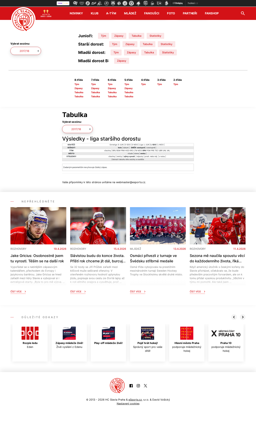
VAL (168, 150)
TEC (156, 150)
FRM (123, 150)
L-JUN (146, 144)
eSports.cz (135, 399)
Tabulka (136, 35)
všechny (107, 150)
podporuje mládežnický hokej (186, 339)
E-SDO (127, 144)
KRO (131, 150)
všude (130, 153)
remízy (119, 156)
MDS (140, 150)
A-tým (111, 13)
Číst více (18, 291)
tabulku (122, 159)
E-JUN (120, 144)
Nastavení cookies (128, 403)
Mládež (130, 13)
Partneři (190, 13)
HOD (127, 150)
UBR (160, 150)
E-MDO (135, 144)
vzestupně (150, 147)
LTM (135, 150)
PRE (152, 150)
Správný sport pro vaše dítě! (147, 339)
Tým (103, 35)
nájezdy (140, 156)
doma (136, 153)
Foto (171, 13)
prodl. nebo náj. (151, 156)
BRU (114, 150)
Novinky (76, 13)
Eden (30, 337)
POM (148, 150)
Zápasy (118, 35)
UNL (164, 150)
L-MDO (161, 144)
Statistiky (155, 35)
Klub (94, 13)
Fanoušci (151, 13)
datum (125, 147)
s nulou (162, 156)
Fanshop (212, 13)
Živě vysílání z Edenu (69, 337)
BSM (118, 150)
